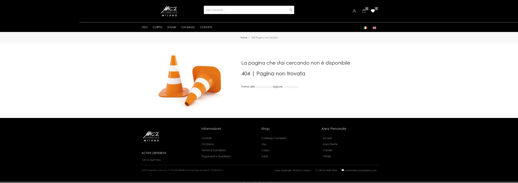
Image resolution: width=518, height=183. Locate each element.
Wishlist (327, 156)
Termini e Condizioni (214, 150)
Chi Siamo (208, 144)
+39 (144, 159)
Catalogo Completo (274, 138)
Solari (265, 156)
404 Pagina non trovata (264, 37)
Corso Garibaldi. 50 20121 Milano (293, 170)
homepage (264, 86)
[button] (364, 11)
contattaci (291, 86)
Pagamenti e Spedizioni (216, 156)
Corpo (265, 150)
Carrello (327, 150)
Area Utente (330, 144)
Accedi (327, 138)
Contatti (207, 138)
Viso (264, 144)
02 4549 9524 (154, 159)
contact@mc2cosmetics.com (359, 170)
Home (244, 37)
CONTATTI (206, 27)
